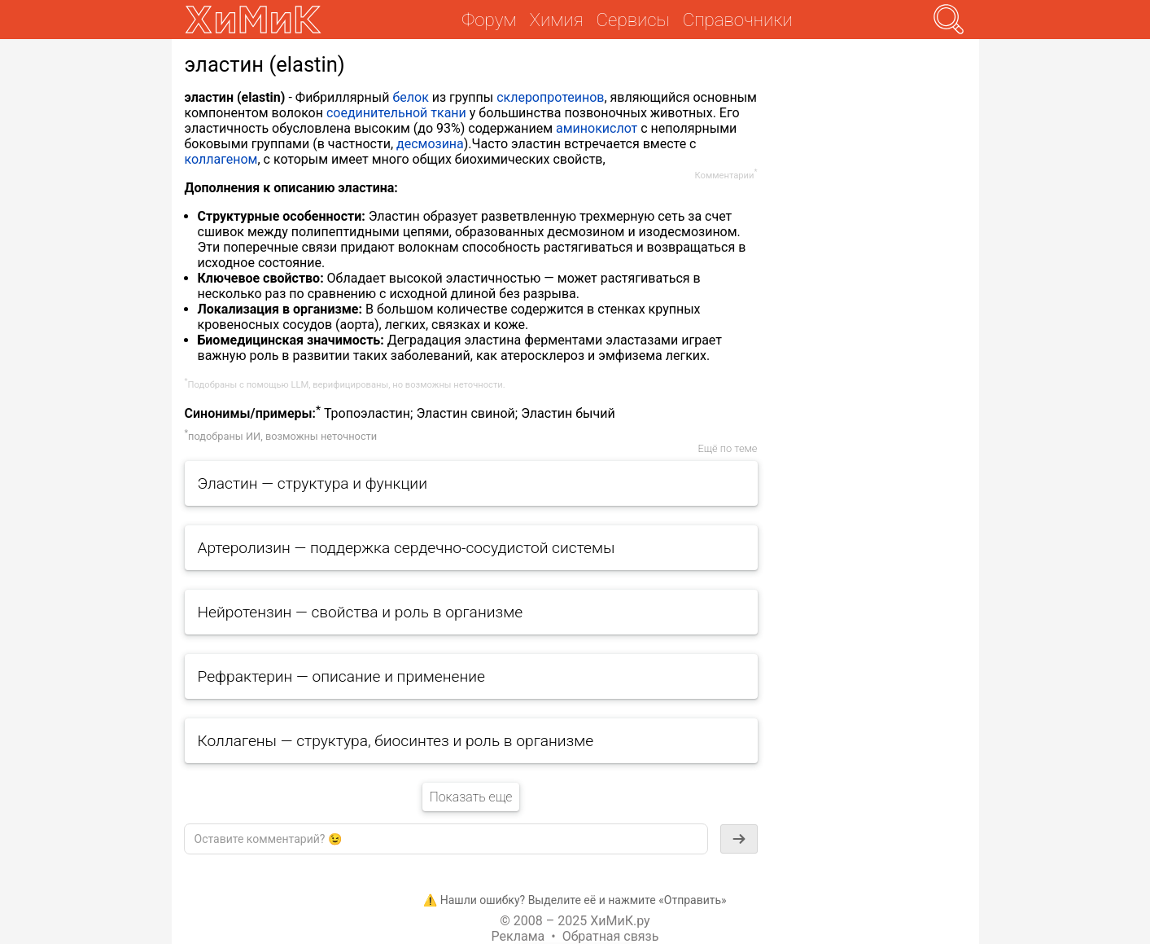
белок (410, 97)
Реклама (518, 936)
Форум (488, 19)
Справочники (738, 19)
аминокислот (596, 128)
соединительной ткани (396, 113)
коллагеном (221, 159)
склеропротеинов (550, 97)
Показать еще (470, 797)
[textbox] (446, 839)
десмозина (430, 143)
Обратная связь (610, 936)
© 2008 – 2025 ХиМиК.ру (574, 921)
